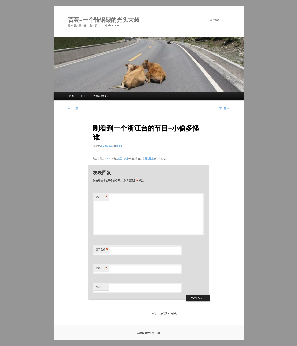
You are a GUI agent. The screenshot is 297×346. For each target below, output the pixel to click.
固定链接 (149, 158)
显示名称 (102, 249)
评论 (101, 197)
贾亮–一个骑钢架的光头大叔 (104, 20)
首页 (71, 96)
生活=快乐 (123, 158)
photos (83, 96)
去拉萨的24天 (100, 96)
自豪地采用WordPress (148, 333)
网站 (98, 287)
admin (119, 145)
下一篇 (224, 108)
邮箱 (101, 268)
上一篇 (73, 108)
